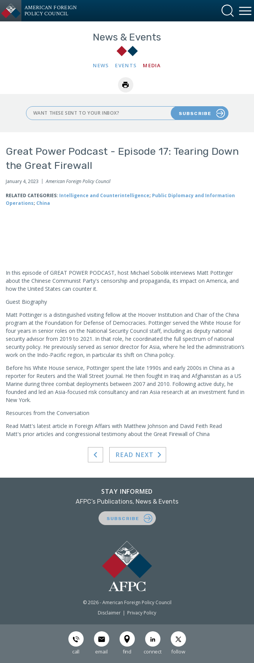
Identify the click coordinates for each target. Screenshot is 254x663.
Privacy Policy (141, 613)
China (43, 203)
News (101, 65)
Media (152, 65)
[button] (227, 10)
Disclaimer (109, 613)
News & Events (127, 37)
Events (126, 65)
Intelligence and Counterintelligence (104, 195)
